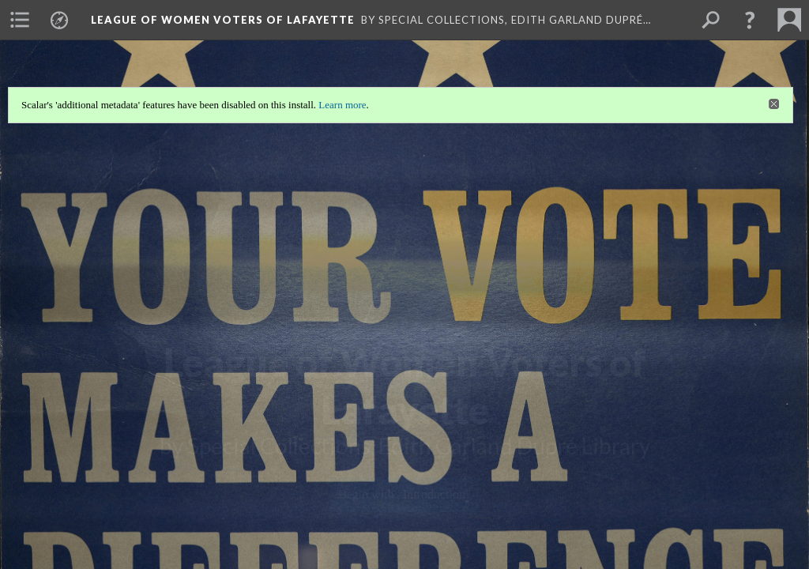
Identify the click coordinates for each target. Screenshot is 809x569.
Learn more (342, 105)
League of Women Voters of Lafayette (223, 19)
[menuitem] (20, 20)
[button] (749, 20)
